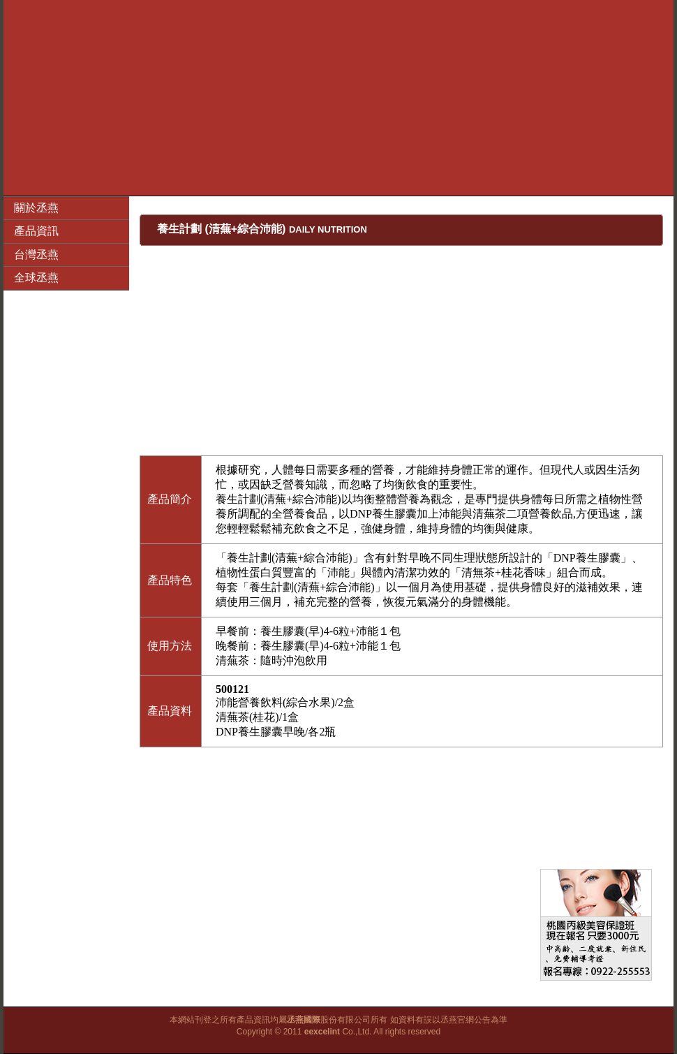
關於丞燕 (36, 208)
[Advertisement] (339, 98)
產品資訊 (36, 231)
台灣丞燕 (36, 255)
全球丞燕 (36, 278)
